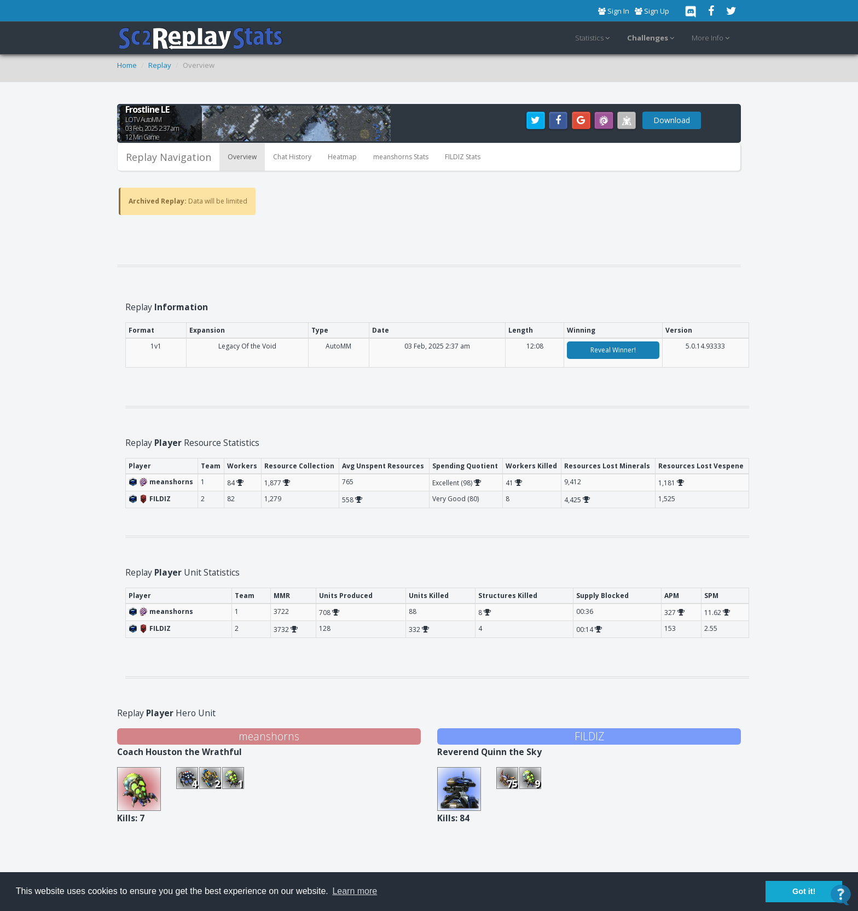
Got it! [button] (803, 891)
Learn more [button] (354, 891)
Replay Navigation (168, 157)
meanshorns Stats (400, 156)
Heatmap (342, 156)
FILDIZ (589, 736)
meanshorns (269, 736)
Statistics (594, 38)
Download (671, 120)
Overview (242, 156)
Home (127, 65)
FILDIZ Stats (462, 156)
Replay (159, 65)
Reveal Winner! (613, 350)
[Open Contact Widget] (840, 895)
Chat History (292, 156)
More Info (712, 38)
